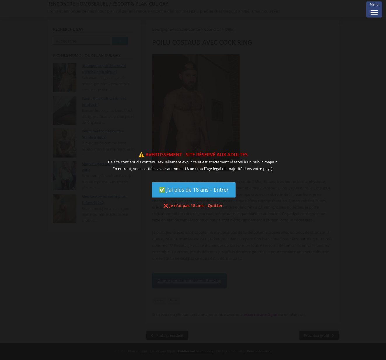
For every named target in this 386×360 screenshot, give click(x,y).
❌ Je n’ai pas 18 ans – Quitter (193, 205)
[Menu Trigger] (374, 9)
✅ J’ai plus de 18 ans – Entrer (194, 189)
